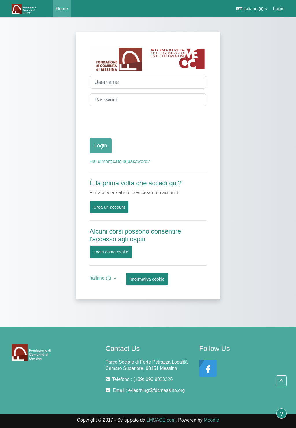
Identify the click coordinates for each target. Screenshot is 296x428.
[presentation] (133, 122)
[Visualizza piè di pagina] (281, 413)
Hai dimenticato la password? (120, 161)
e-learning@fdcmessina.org (156, 390)
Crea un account (109, 207)
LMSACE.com (161, 420)
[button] (252, 8)
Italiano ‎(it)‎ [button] (101, 278)
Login (278, 8)
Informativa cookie (147, 279)
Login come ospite (110, 251)
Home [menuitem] (62, 8)
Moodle (211, 420)
